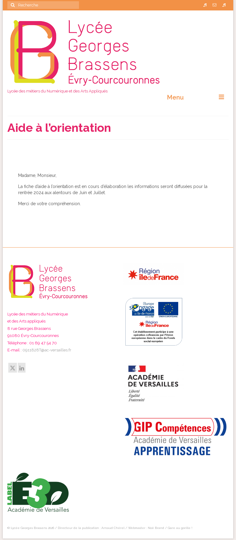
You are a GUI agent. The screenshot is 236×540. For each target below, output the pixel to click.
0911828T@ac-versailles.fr (46, 350)
